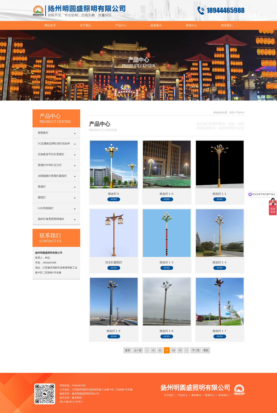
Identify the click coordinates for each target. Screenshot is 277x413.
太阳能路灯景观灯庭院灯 (52, 175)
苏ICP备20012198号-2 (71, 401)
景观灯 (42, 186)
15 (180, 350)
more (114, 199)
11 (153, 350)
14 (173, 350)
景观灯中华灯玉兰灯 (50, 165)
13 (167, 350)
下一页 (195, 350)
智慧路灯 (43, 132)
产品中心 (120, 25)
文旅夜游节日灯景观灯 (51, 154)
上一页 (138, 350)
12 (160, 350)
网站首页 (50, 25)
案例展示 (156, 25)
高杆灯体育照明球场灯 (51, 219)
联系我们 (226, 25)
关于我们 (85, 25)
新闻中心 (191, 25)
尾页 (206, 350)
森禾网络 (77, 397)
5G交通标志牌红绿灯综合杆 (54, 143)
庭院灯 (42, 197)
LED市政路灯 (46, 208)
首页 (231, 112)
